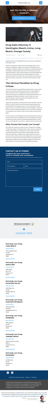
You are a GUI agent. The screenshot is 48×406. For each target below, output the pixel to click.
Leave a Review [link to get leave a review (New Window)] (10, 258)
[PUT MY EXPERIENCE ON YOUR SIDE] (24, 18)
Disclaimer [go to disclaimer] (34, 377)
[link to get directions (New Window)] (15, 253)
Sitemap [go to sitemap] (28, 377)
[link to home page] (24, 3)
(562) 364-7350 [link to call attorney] (10, 320)
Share (40, 55)
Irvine (26, 392)
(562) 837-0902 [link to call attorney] (10, 248)
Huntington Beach (19, 392)
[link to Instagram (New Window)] (12, 373)
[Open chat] (42, 398)
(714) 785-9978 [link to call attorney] (10, 267)
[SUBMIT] (37, 189)
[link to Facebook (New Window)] (8, 373)
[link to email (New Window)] (24, 229)
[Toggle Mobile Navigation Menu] (40, 2)
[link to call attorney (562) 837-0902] (7, 2)
